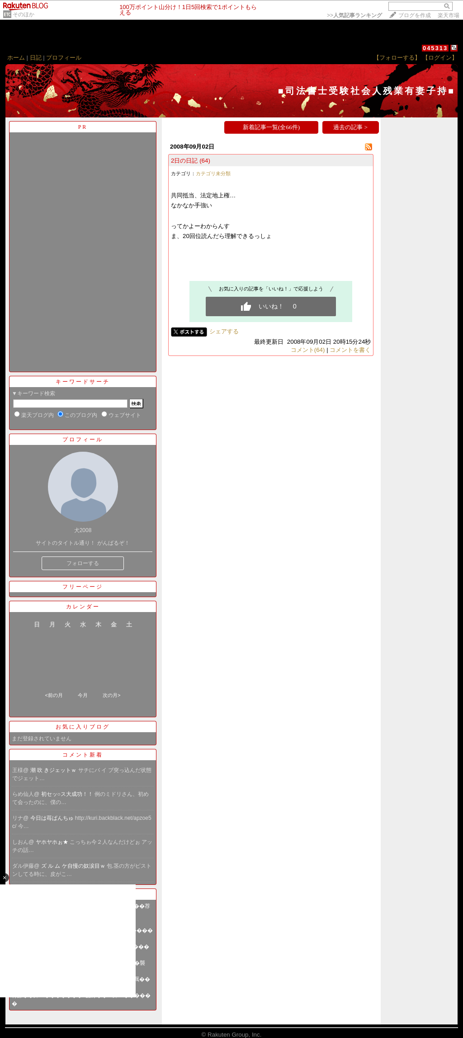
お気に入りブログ (83, 727)
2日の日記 (184, 160)
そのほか (23, 14)
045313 (435, 48)
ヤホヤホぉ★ (53, 842)
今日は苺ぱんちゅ (52, 818)
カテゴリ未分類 (213, 173)
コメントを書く (350, 349)
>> (354, 15)
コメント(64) (308, 349)
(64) (204, 160)
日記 (36, 57)
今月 (83, 695)
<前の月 (53, 695)
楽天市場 (448, 15)
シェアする (224, 331)
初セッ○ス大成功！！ (68, 794)
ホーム (16, 57)
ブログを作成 (414, 15)
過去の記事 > (350, 127)
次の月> (111, 695)
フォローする (82, 563)
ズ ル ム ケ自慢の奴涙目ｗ (74, 866)
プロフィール (63, 57)
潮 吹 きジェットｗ (54, 770)
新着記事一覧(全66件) (271, 127)
